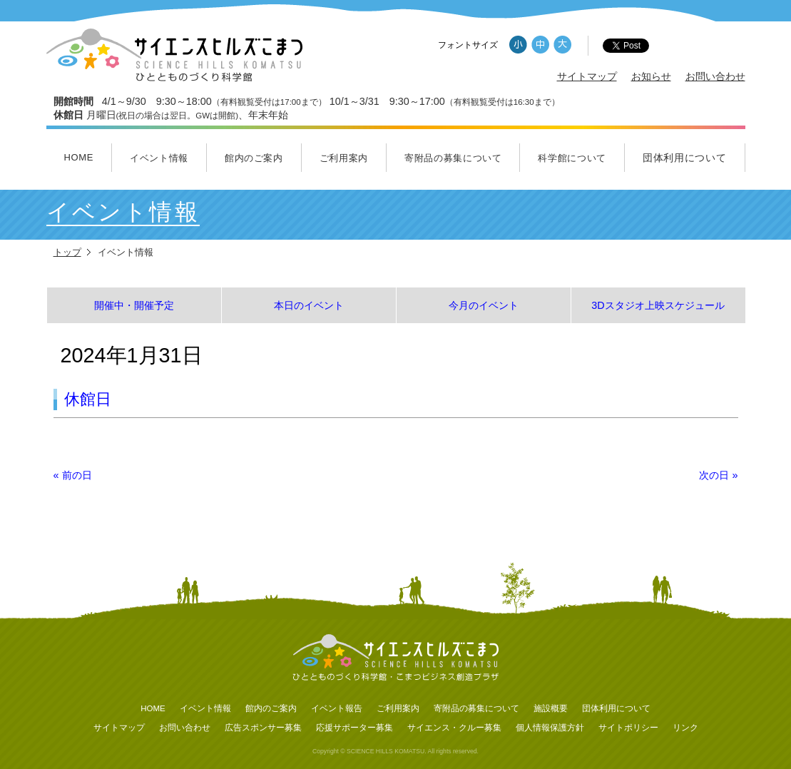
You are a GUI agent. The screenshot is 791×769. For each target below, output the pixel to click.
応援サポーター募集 (354, 727)
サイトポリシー (628, 727)
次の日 (718, 475)
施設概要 (551, 708)
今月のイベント (484, 305)
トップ (67, 252)
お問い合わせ (715, 76)
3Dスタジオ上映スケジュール (657, 305)
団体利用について (685, 157)
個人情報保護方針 (550, 727)
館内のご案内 (254, 158)
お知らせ (651, 76)
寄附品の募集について (453, 158)
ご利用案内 (344, 158)
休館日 (87, 399)
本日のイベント (309, 305)
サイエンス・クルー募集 (454, 727)
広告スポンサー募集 (263, 727)
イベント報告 (336, 708)
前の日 (72, 475)
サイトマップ (587, 76)
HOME (78, 157)
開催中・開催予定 (134, 305)
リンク (685, 727)
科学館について (572, 158)
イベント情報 (159, 158)
